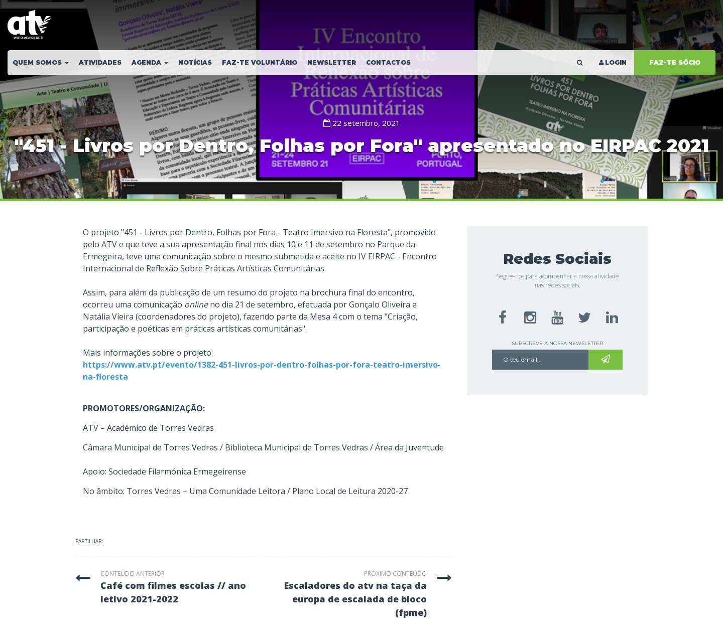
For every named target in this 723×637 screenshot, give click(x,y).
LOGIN (612, 62)
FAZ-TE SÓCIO (674, 62)
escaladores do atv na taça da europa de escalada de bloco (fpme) (355, 598)
